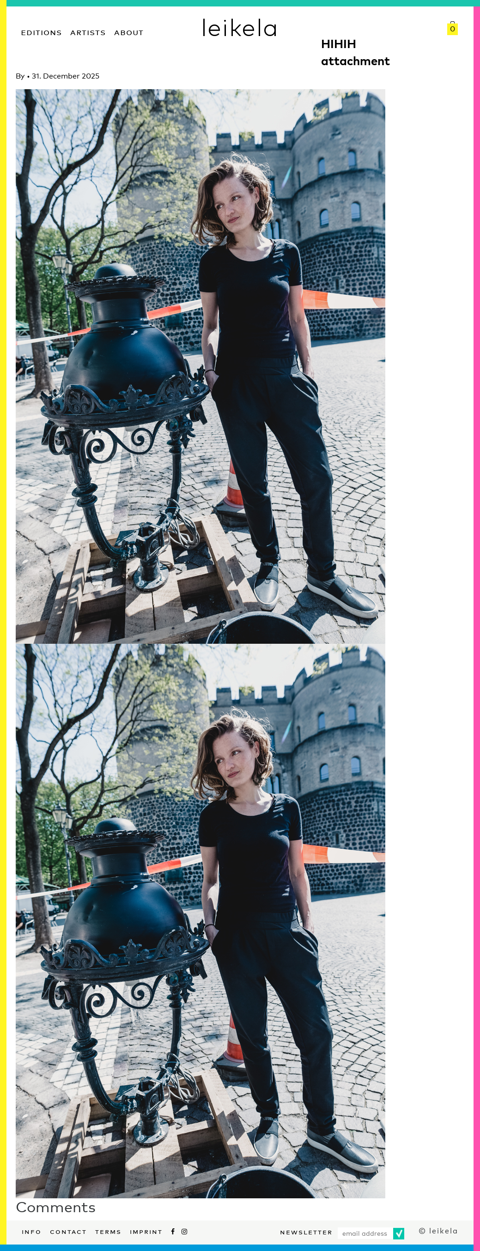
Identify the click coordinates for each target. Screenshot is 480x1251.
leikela (240, 27)
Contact (68, 1231)
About (129, 31)
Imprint (146, 1231)
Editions (41, 31)
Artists (88, 31)
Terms (108, 1231)
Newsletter (306, 1231)
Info (32, 1231)
